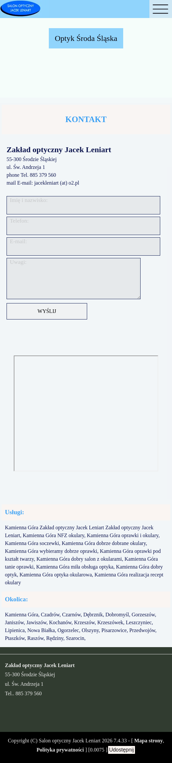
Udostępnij (121, 750)
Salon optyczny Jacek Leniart (70, 740)
